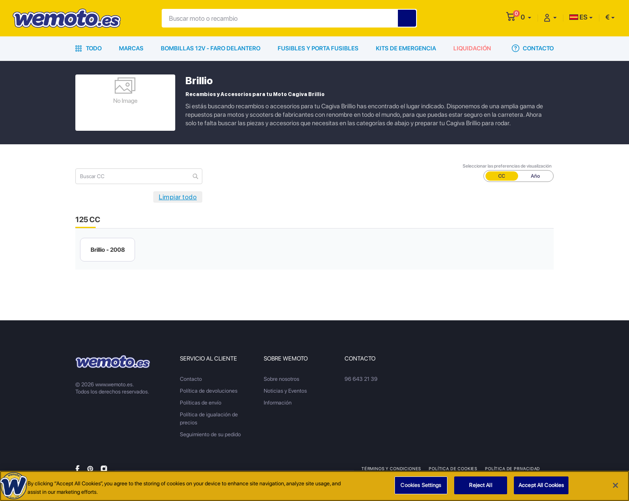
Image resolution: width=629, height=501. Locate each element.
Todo (88, 48)
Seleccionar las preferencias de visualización (507, 166)
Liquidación (472, 48)
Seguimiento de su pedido (210, 434)
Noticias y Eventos (285, 391)
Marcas (131, 48)
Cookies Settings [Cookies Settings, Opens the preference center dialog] (420, 486)
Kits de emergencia (406, 48)
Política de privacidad (512, 468)
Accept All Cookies (541, 486)
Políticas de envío (200, 402)
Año (535, 176)
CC (501, 176)
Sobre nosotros (281, 379)
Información (278, 402)
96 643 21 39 (361, 379)
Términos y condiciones (391, 468)
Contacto (533, 48)
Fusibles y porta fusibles (318, 48)
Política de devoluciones (208, 391)
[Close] (615, 486)
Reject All (480, 486)
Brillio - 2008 (108, 249)
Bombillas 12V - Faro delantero (210, 48)
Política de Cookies (453, 468)
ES (578, 17)
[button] (526, 17)
